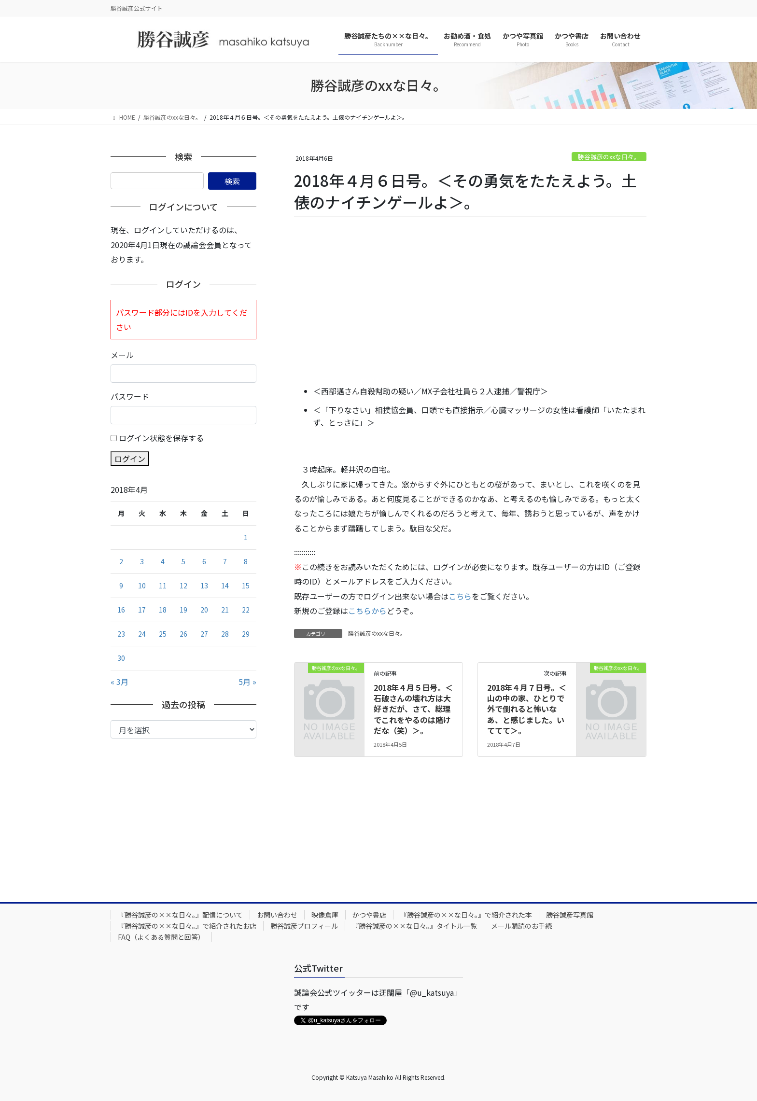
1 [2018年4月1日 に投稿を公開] (246, 537)
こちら (460, 596)
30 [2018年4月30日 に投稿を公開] (121, 658)
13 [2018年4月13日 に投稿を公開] (204, 585)
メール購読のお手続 (521, 926)
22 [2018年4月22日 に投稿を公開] (246, 609)
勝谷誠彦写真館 (569, 915)
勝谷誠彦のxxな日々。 (609, 156)
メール (122, 355)
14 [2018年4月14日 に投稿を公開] (225, 585)
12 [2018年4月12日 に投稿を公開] (183, 585)
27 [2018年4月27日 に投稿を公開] (204, 634)
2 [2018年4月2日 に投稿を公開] (121, 561)
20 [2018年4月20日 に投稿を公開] (204, 609)
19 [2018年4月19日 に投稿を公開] (183, 609)
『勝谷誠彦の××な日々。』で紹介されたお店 (187, 926)
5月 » (247, 681)
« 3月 (119, 681)
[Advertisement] (470, 301)
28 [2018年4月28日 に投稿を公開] (225, 634)
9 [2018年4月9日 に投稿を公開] (121, 585)
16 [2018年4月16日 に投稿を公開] (121, 609)
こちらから (367, 610)
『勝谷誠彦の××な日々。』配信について (180, 915)
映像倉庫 (324, 915)
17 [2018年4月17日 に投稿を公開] (142, 609)
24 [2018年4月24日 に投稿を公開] (142, 634)
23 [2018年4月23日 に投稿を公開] (121, 634)
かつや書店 (369, 915)
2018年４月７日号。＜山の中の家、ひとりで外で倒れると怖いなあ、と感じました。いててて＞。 (526, 709)
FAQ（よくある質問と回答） (161, 937)
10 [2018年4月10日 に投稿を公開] (142, 585)
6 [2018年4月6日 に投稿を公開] (204, 561)
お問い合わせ (277, 915)
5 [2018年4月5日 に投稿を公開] (183, 561)
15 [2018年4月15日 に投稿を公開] (246, 585)
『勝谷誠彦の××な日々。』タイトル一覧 (414, 926)
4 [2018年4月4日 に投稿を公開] (163, 561)
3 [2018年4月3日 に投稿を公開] (142, 561)
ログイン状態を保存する (161, 438)
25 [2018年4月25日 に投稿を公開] (163, 634)
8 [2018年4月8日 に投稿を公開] (246, 561)
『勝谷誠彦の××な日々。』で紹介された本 (466, 915)
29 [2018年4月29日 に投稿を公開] (246, 634)
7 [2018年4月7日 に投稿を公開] (225, 561)
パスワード (130, 396)
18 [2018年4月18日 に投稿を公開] (163, 609)
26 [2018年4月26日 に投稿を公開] (183, 634)
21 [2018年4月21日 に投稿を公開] (225, 609)
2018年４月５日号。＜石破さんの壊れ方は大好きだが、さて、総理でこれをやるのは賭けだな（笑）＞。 (413, 709)
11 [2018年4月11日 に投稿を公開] (163, 585)
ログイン (129, 458)
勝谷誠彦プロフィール (304, 926)
